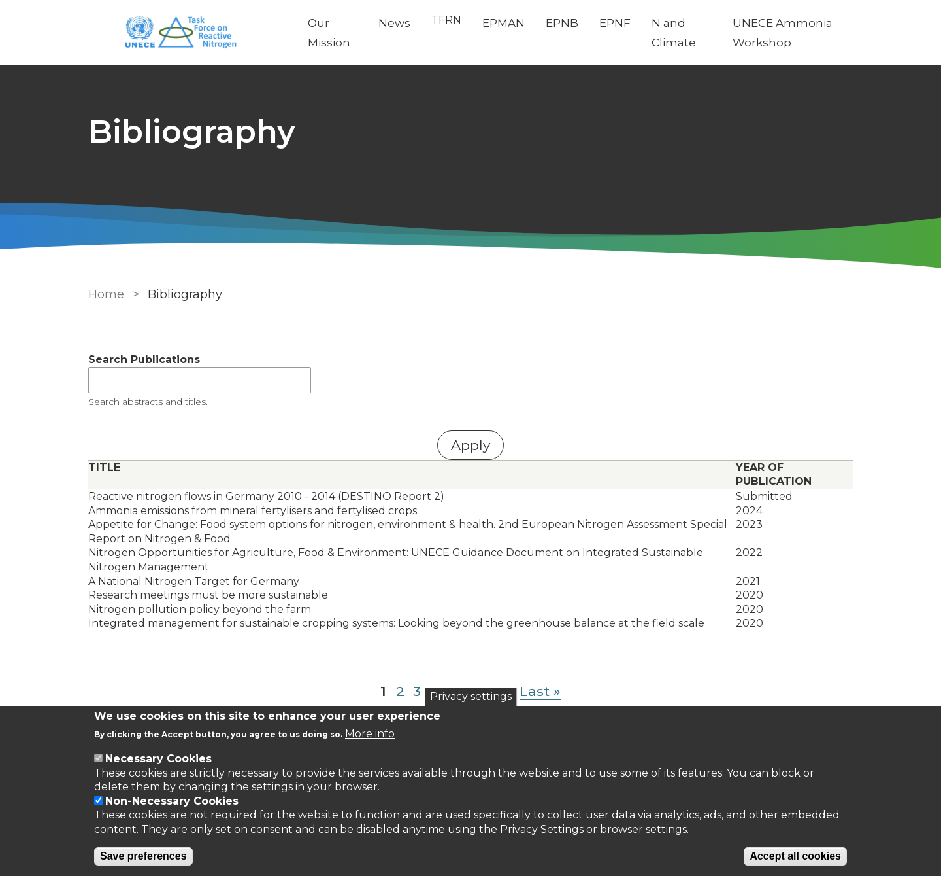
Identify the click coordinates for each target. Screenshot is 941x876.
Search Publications (144, 359)
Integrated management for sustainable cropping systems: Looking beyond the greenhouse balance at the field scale (396, 623)
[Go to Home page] (187, 33)
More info (370, 733)
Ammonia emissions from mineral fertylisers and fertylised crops (252, 510)
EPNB (562, 22)
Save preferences (143, 856)
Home (106, 294)
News (394, 22)
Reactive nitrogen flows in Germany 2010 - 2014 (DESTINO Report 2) (266, 496)
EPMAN (503, 22)
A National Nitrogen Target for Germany (193, 581)
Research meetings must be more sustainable (208, 595)
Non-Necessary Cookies (172, 801)
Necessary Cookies (158, 758)
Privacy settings (471, 696)
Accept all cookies (795, 856)
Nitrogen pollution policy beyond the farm (199, 609)
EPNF (615, 22)
